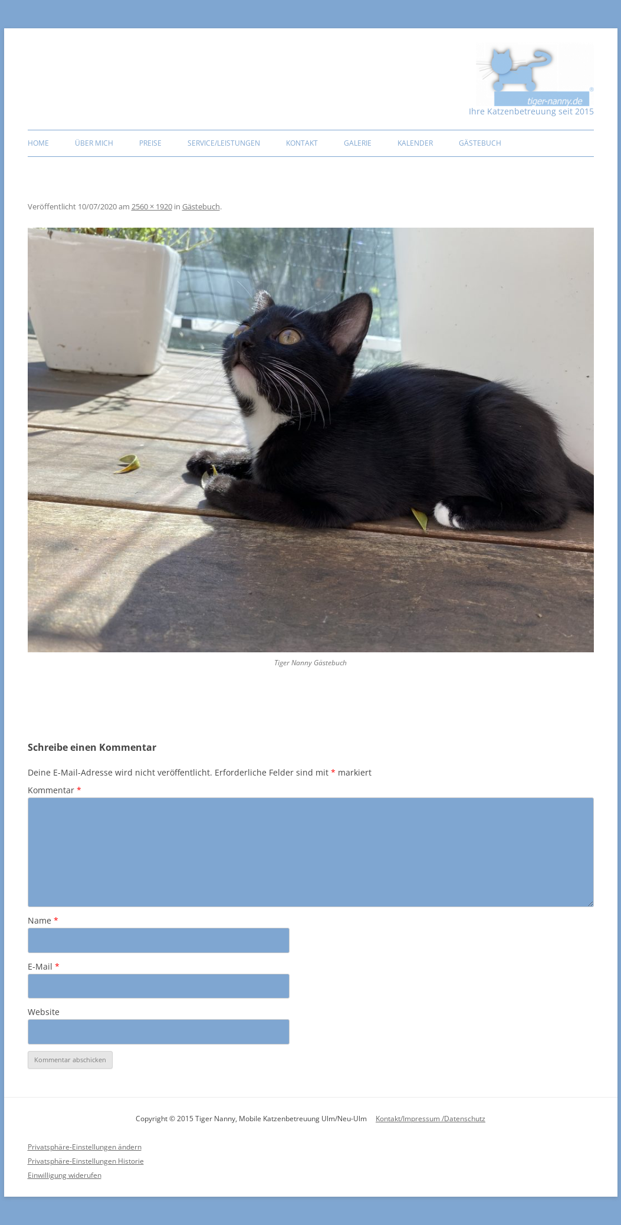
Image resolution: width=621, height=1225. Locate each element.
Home (38, 143)
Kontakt (302, 143)
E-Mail (44, 966)
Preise (150, 143)
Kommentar (54, 790)
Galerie (358, 143)
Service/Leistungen (224, 143)
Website (44, 1011)
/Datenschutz (463, 1119)
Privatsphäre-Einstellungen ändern (85, 1147)
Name (43, 920)
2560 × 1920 (152, 206)
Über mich (94, 143)
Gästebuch (480, 143)
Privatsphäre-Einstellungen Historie (86, 1161)
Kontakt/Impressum (409, 1119)
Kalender (415, 143)
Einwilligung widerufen (64, 1175)
